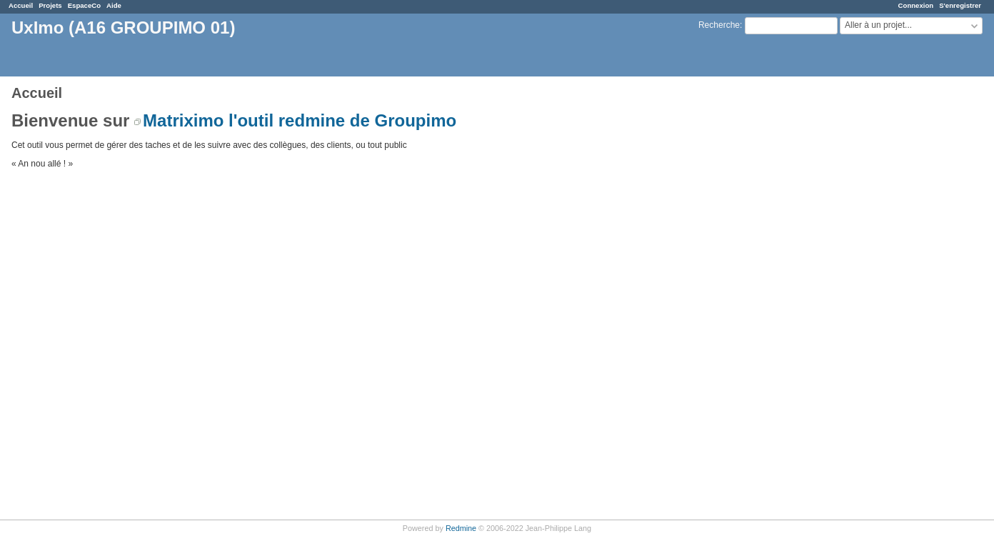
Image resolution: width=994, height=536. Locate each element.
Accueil (21, 5)
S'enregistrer (960, 5)
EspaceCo (84, 5)
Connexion (916, 5)
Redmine (461, 528)
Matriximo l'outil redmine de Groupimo (299, 120)
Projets (50, 5)
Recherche (719, 25)
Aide (113, 5)
